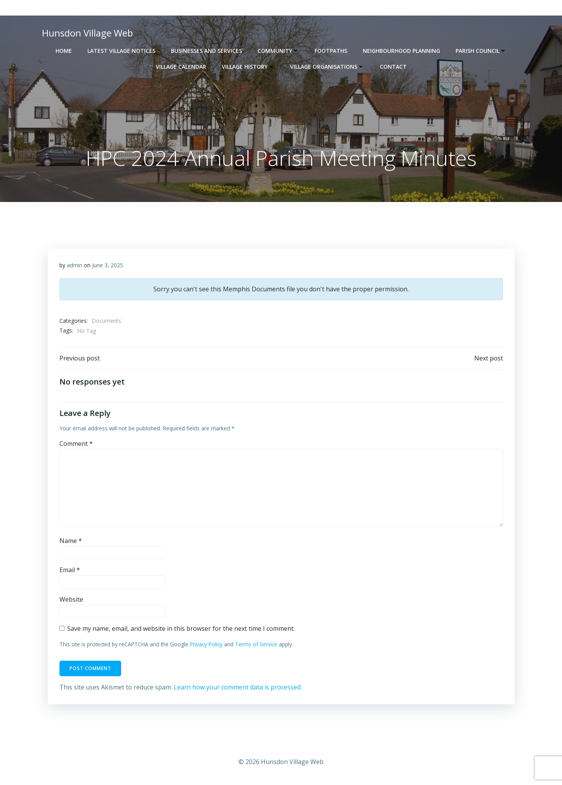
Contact (393, 66)
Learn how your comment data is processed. (238, 687)
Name (70, 540)
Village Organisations (327, 66)
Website (71, 599)
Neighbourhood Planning (401, 50)
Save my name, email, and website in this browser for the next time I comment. (181, 628)
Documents (106, 320)
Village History (248, 66)
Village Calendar (181, 66)
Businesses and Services (206, 50)
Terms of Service (256, 644)
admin (74, 265)
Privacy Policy (206, 644)
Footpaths (331, 50)
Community (278, 50)
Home (64, 50)
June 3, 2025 (107, 265)
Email (69, 570)
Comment (76, 443)
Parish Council (481, 50)
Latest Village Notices (121, 50)
